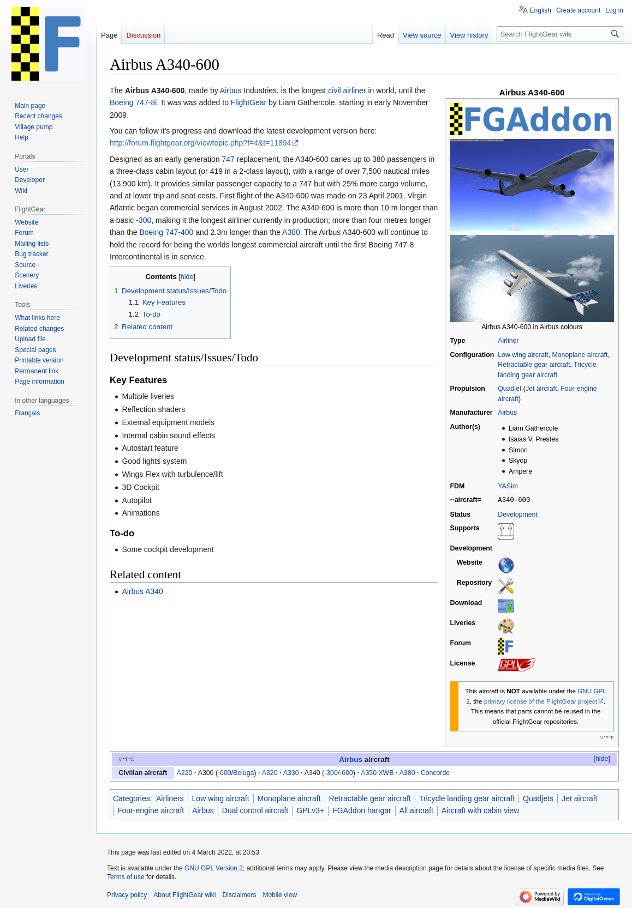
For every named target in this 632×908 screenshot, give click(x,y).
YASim (508, 486)
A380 (291, 232)
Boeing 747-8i (133, 102)
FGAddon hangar (361, 810)
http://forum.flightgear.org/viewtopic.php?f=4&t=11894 (200, 142)
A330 (291, 772)
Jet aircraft (541, 388)
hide (601, 758)
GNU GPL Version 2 (213, 867)
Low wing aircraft (523, 355)
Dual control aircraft (255, 810)
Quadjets (538, 798)
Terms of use (126, 876)
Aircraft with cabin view (480, 810)
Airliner (508, 340)
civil (334, 90)
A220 (185, 772)
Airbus (507, 412)
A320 (270, 772)
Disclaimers (239, 894)
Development (518, 514)
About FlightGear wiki (184, 894)
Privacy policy (127, 894)
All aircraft (416, 810)
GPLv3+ (310, 810)
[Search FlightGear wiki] (560, 33)
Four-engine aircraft (150, 810)
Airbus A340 (142, 591)
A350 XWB (377, 772)
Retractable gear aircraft (534, 364)
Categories (131, 798)
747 (228, 159)
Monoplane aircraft (579, 355)
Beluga (243, 772)
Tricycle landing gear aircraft (467, 798)
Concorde (435, 772)
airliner (354, 90)
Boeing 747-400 (167, 232)
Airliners (170, 798)
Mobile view (280, 894)
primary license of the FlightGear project (540, 700)
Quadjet (509, 388)
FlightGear (248, 102)
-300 (143, 220)
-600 (224, 772)
